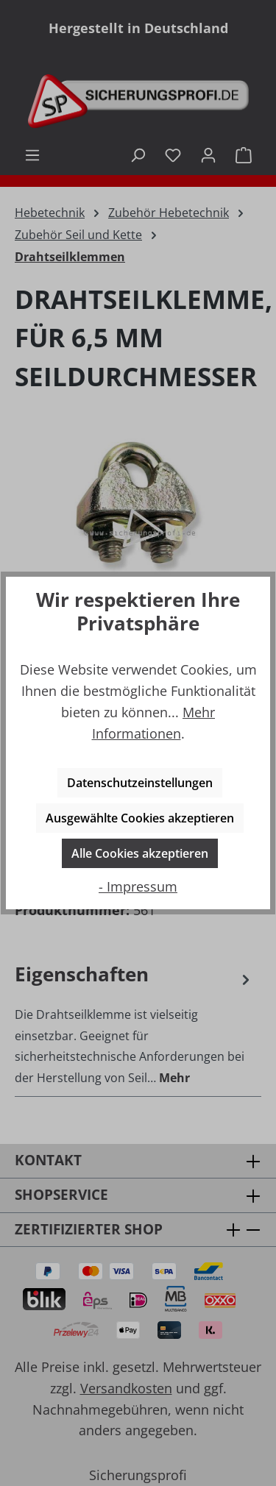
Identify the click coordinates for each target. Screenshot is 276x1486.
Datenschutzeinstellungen (140, 783)
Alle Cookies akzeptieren (139, 853)
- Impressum (138, 886)
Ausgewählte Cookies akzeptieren (140, 818)
